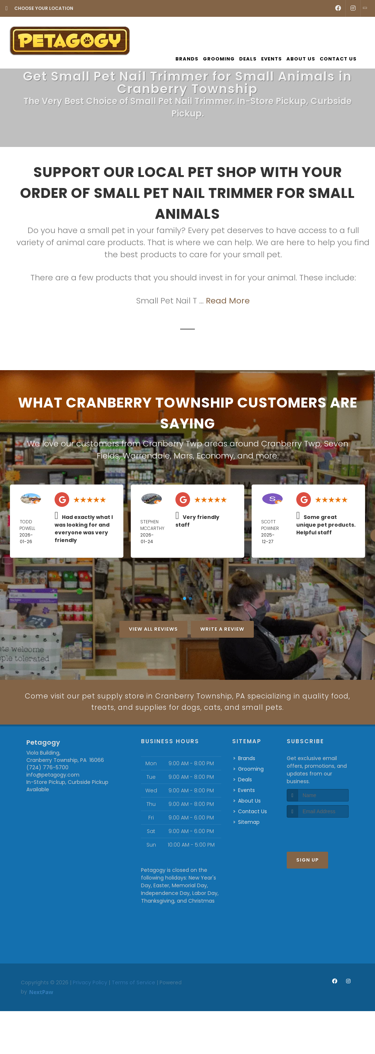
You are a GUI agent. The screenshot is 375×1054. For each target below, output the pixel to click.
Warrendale (146, 455)
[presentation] (326, 862)
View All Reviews (153, 629)
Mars (183, 455)
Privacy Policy (90, 1012)
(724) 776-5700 (47, 797)
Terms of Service (133, 1012)
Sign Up (307, 890)
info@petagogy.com (52, 804)
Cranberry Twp (290, 443)
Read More (228, 300)
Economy (215, 455)
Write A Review (222, 629)
